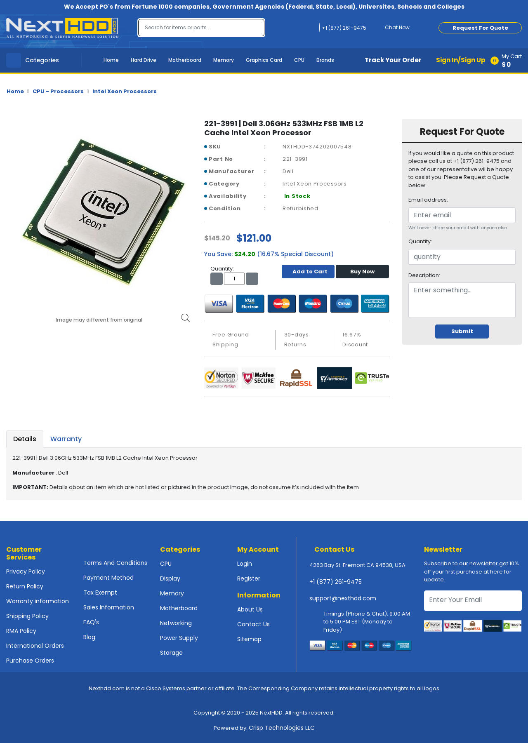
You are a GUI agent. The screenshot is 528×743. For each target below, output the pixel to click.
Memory (223, 59)
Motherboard (184, 59)
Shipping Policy (27, 616)
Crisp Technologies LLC (282, 728)
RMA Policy (21, 631)
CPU (299, 59)
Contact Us (253, 624)
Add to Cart (308, 271)
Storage (171, 653)
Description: (424, 275)
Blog (89, 637)
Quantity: (420, 241)
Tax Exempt (100, 592)
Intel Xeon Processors (124, 91)
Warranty (66, 439)
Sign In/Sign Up (461, 60)
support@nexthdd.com (342, 598)
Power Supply (179, 638)
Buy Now (362, 271)
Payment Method (108, 578)
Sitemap (249, 639)
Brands (325, 59)
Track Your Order (393, 60)
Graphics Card (264, 59)
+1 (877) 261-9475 (335, 582)
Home (111, 59)
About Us (250, 609)
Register (248, 578)
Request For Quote (480, 28)
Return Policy (24, 586)
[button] (509, 60)
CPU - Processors (58, 91)
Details (24, 439)
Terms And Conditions (115, 563)
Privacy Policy (25, 571)
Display (170, 578)
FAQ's (91, 622)
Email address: (428, 200)
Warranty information (37, 601)
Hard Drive (143, 59)
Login (244, 564)
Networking (176, 623)
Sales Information (108, 607)
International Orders (35, 646)
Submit (462, 331)
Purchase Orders (30, 660)
